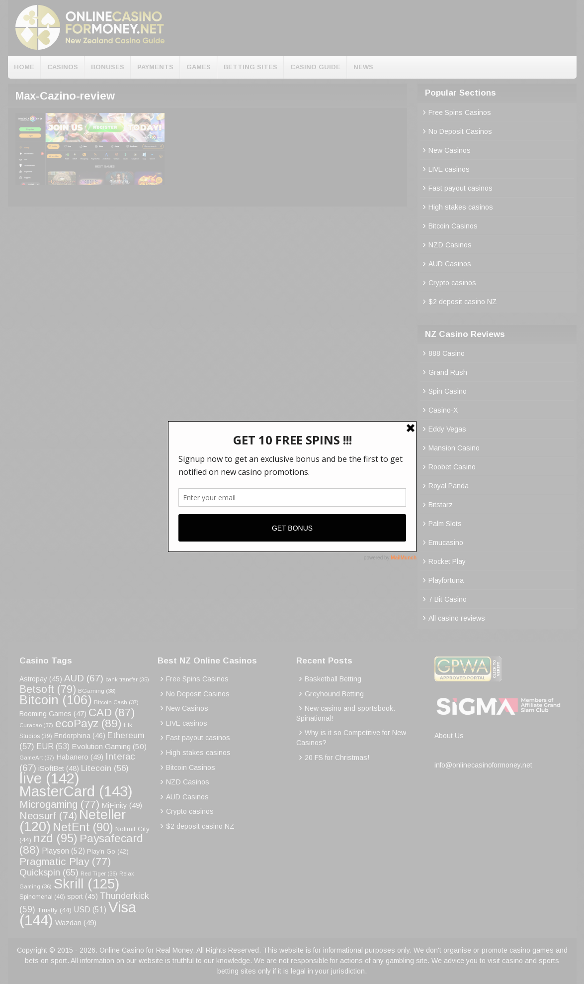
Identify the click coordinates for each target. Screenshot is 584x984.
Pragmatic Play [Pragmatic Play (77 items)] (65, 861)
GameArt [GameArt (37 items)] (36, 758)
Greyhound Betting (334, 694)
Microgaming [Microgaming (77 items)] (59, 804)
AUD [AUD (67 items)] (83, 678)
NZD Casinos (450, 245)
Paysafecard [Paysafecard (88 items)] (81, 844)
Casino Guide (315, 67)
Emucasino (445, 543)
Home (24, 67)
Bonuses (107, 67)
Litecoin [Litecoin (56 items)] (105, 768)
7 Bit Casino (447, 599)
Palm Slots (445, 524)
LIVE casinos (449, 169)
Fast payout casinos (460, 188)
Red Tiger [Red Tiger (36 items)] (99, 873)
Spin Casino (447, 391)
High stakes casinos (460, 207)
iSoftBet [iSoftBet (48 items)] (58, 768)
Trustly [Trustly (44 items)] (54, 910)
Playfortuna (446, 580)
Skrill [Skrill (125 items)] (86, 883)
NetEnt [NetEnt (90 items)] (83, 827)
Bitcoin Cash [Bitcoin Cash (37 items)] (116, 702)
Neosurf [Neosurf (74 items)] (48, 815)
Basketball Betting (333, 679)
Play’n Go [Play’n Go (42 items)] (108, 851)
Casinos (62, 67)
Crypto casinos (452, 283)
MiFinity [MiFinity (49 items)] (121, 805)
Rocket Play (447, 561)
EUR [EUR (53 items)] (53, 746)
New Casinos (449, 150)
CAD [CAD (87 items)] (111, 712)
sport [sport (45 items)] (82, 896)
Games (198, 67)
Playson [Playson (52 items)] (63, 851)
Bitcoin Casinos (453, 226)
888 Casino (446, 353)
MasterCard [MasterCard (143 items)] (76, 791)
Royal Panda (448, 486)
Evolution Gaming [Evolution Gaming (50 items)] (109, 746)
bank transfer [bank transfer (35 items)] (127, 679)
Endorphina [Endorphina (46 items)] (79, 736)
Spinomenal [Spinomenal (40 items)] (42, 896)
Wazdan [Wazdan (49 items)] (75, 922)
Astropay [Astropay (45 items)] (40, 679)
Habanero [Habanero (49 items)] (79, 757)
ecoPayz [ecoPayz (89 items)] (88, 723)
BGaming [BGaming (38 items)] (97, 690)
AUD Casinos (449, 264)
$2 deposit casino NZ (462, 302)
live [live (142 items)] (49, 778)
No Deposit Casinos (460, 131)
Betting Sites (250, 67)
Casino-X (443, 410)
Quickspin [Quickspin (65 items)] (49, 872)
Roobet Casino (452, 467)
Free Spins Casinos (459, 112)
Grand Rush (447, 372)
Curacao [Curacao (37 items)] (36, 725)
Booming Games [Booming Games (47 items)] (52, 714)
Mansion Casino (454, 448)
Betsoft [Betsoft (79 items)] (47, 689)
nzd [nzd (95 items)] (55, 838)
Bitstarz (440, 505)
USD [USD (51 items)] (90, 909)
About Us (449, 736)
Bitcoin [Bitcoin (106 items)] (55, 700)
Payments (155, 67)
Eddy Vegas (447, 429)
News (363, 67)
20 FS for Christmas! (337, 758)
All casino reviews (456, 618)
